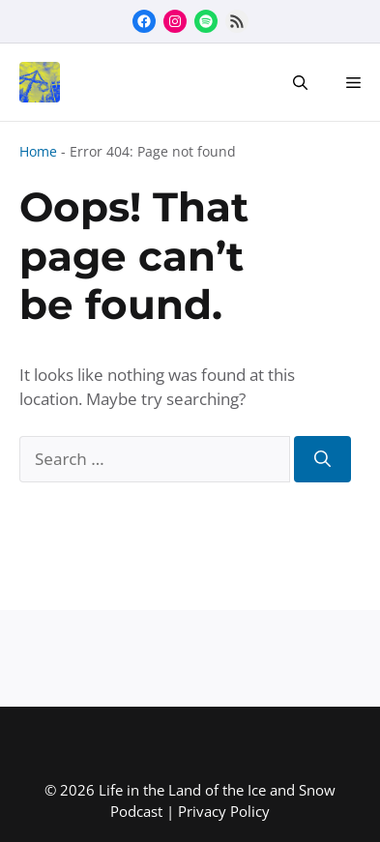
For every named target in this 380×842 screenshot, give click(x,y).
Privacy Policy (224, 811)
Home (38, 151)
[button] (300, 82)
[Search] (322, 459)
